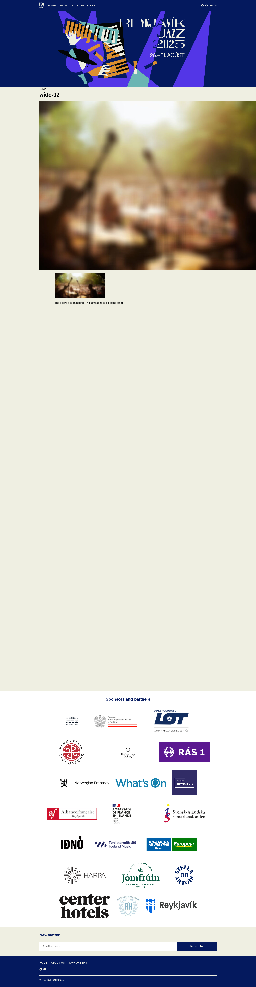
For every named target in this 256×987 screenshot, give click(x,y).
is (215, 5)
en (211, 5)
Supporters (86, 5)
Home (52, 5)
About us (66, 5)
